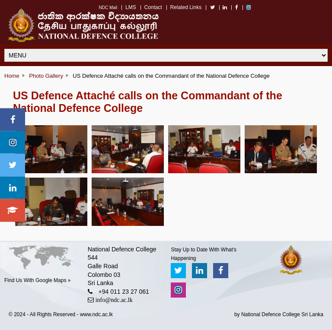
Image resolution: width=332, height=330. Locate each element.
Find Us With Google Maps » (37, 280)
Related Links (185, 7)
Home (11, 76)
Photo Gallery (46, 76)
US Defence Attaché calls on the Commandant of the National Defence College (171, 76)
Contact (153, 7)
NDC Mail (108, 7)
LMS (130, 7)
